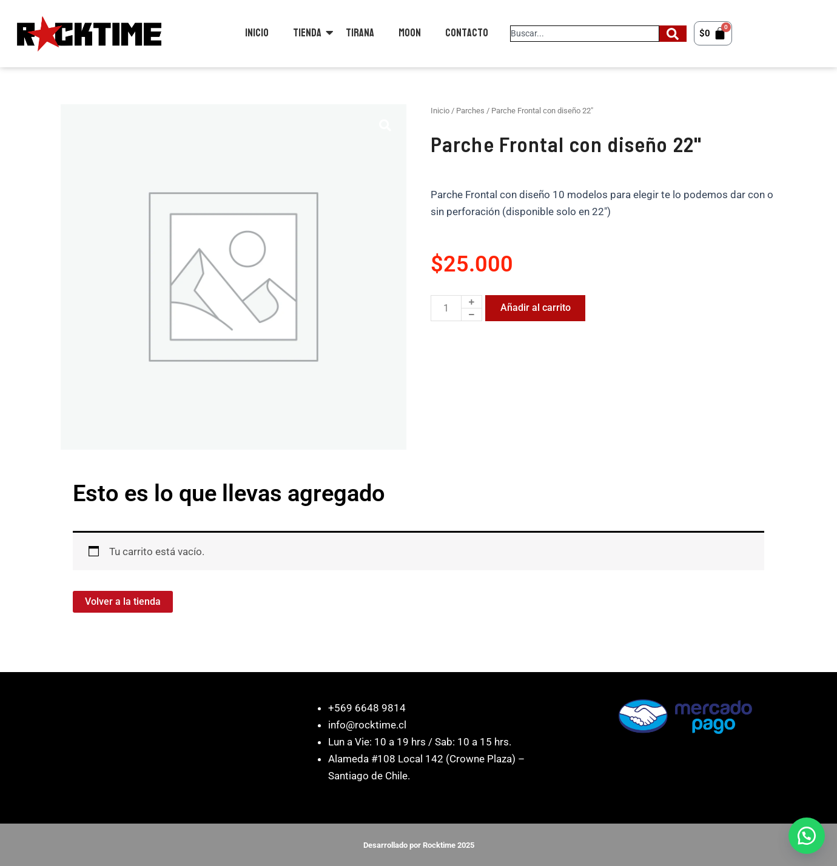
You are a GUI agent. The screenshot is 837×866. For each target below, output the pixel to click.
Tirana (360, 33)
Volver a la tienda (123, 601)
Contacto (466, 33)
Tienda (307, 33)
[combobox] (584, 33)
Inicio (257, 33)
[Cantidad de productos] (446, 308)
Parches (470, 110)
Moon (409, 33)
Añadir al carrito (535, 307)
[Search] (673, 33)
